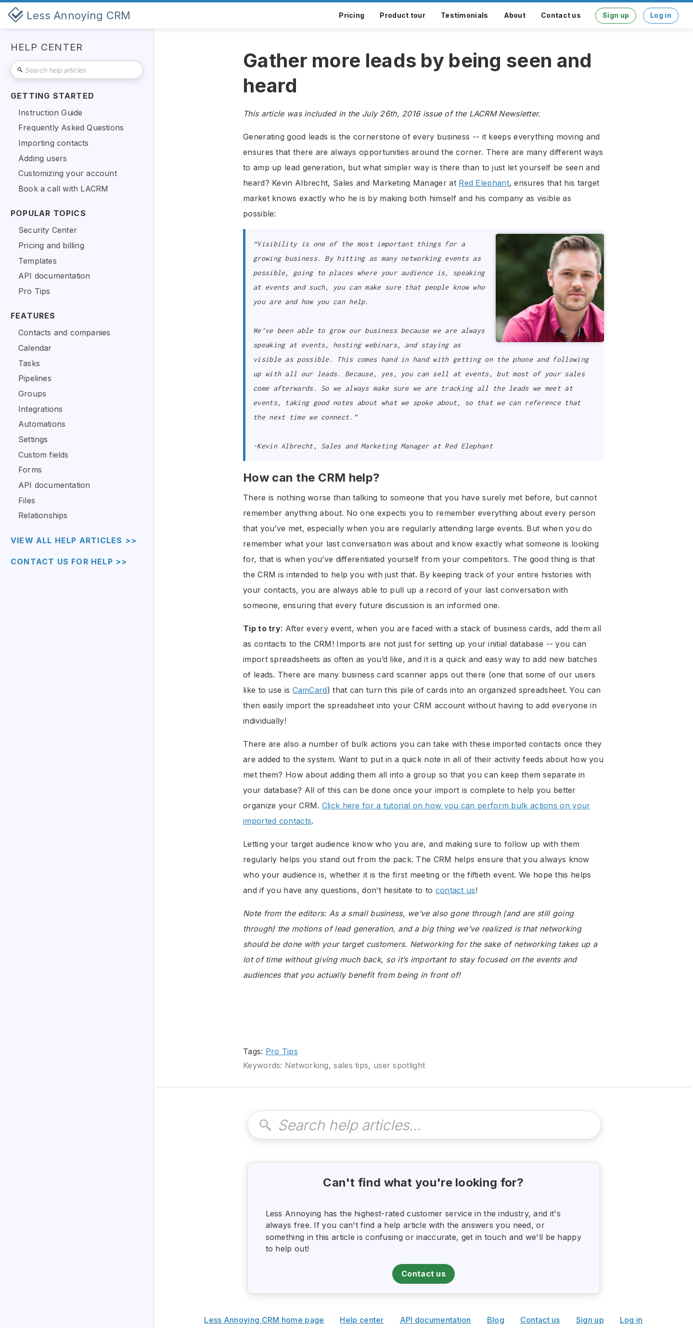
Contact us (561, 15)
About (515, 15)
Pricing (351, 15)
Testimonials (464, 15)
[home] (69, 15)
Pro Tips (282, 1051)
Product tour (402, 15)
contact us (455, 890)
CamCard (310, 690)
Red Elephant (484, 183)
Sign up (616, 15)
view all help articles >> (74, 540)
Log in (660, 15)
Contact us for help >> (69, 561)
